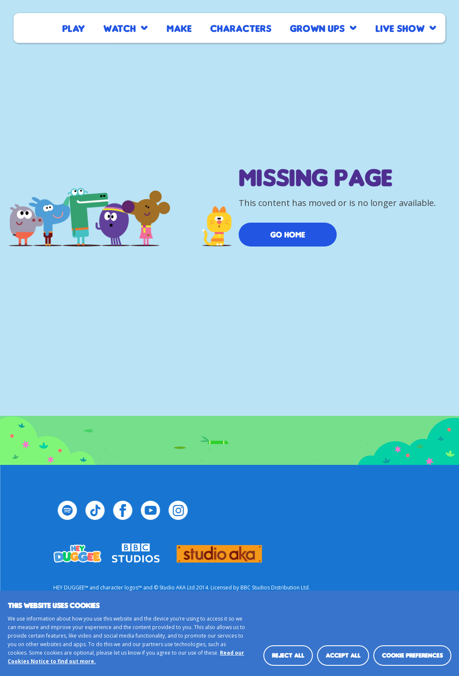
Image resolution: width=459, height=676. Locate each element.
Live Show (399, 28)
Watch (119, 28)
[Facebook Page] (122, 510)
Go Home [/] (287, 234)
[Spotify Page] (67, 510)
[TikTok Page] (94, 510)
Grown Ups (317, 28)
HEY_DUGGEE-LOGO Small (77, 550)
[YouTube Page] (150, 510)
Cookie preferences (412, 655)
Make (179, 28)
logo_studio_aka (219, 550)
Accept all (343, 655)
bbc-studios (135, 550)
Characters (240, 28)
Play (73, 28)
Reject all (288, 655)
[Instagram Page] (178, 510)
